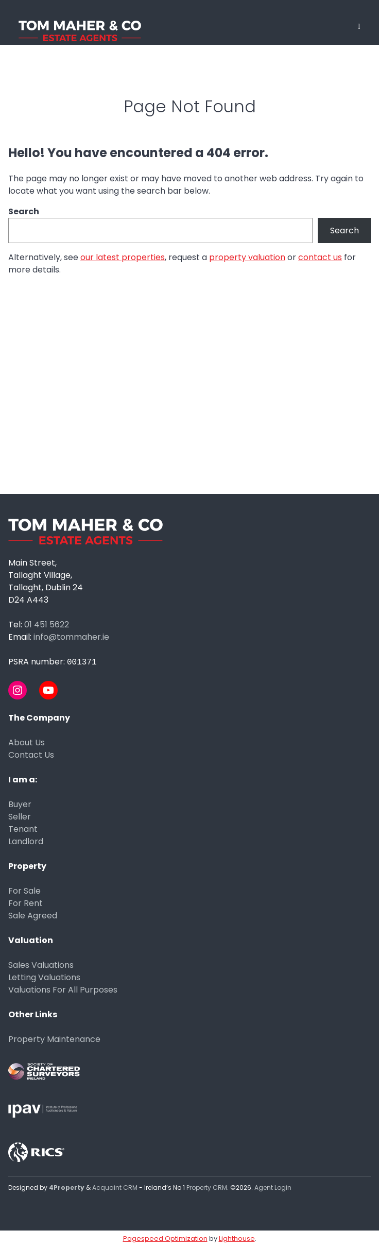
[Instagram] (17, 690)
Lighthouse (237, 1238)
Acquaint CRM (114, 1187)
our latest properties (122, 257)
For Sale (24, 891)
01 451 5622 (46, 624)
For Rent (25, 903)
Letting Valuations (44, 977)
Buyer (19, 804)
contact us (320, 257)
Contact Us (31, 755)
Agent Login (272, 1187)
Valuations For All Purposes (62, 990)
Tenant (23, 829)
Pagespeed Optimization (165, 1238)
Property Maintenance (54, 1039)
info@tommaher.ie (71, 637)
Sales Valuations (41, 965)
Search (23, 211)
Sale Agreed (32, 915)
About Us (26, 742)
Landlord (25, 841)
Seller (19, 817)
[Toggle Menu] (359, 26)
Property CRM (206, 1187)
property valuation (247, 257)
